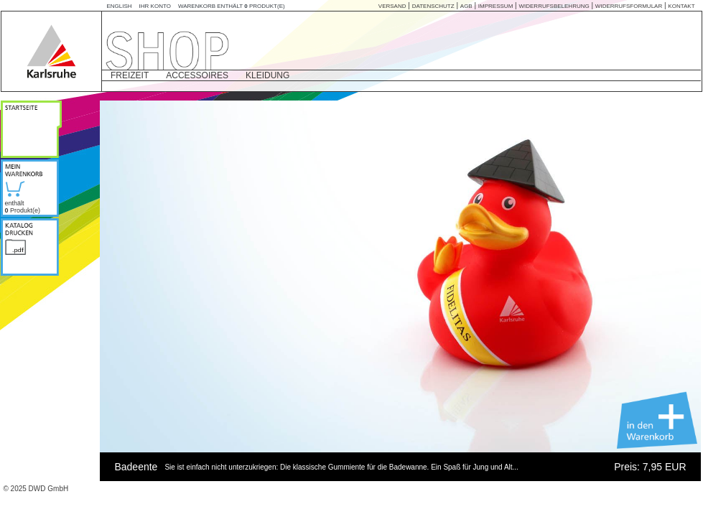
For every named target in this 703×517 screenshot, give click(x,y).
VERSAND (392, 6)
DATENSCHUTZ (433, 6)
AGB (466, 6)
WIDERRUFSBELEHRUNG (553, 6)
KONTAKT (681, 6)
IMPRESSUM (495, 6)
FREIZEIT (130, 75)
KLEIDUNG (267, 75)
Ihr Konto (155, 6)
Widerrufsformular (628, 6)
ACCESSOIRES (197, 75)
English (118, 6)
